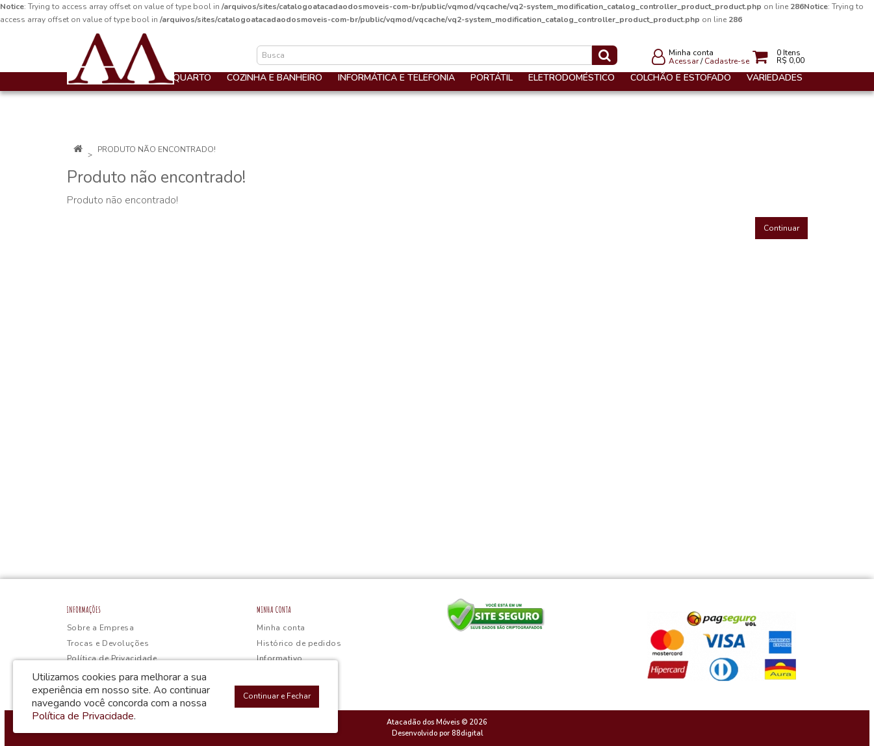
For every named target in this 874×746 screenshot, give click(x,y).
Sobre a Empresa (101, 628)
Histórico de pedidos (299, 643)
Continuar (781, 228)
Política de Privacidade (112, 658)
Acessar (684, 61)
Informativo (280, 658)
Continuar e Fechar (277, 696)
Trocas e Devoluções (108, 643)
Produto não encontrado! (156, 149)
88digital (467, 733)
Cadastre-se (726, 61)
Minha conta (281, 628)
